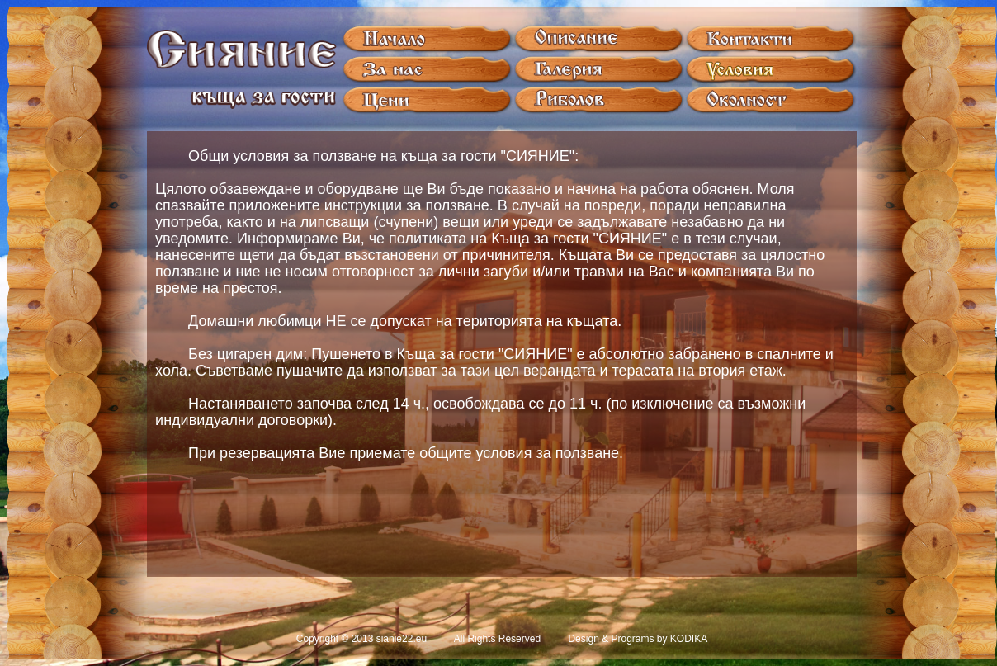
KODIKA (688, 639)
